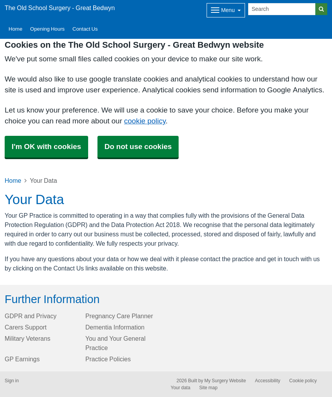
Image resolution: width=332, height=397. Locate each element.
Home (16, 28)
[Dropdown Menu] (226, 10)
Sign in (12, 380)
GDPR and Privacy (30, 316)
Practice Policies (108, 359)
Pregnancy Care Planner (119, 316)
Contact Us (85, 28)
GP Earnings (22, 359)
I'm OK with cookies (46, 146)
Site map (208, 387)
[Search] (282, 9)
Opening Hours (47, 28)
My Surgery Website (225, 380)
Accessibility (267, 380)
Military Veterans (27, 338)
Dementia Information (115, 327)
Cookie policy (303, 380)
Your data (181, 387)
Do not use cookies (138, 146)
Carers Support (26, 327)
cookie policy (145, 121)
